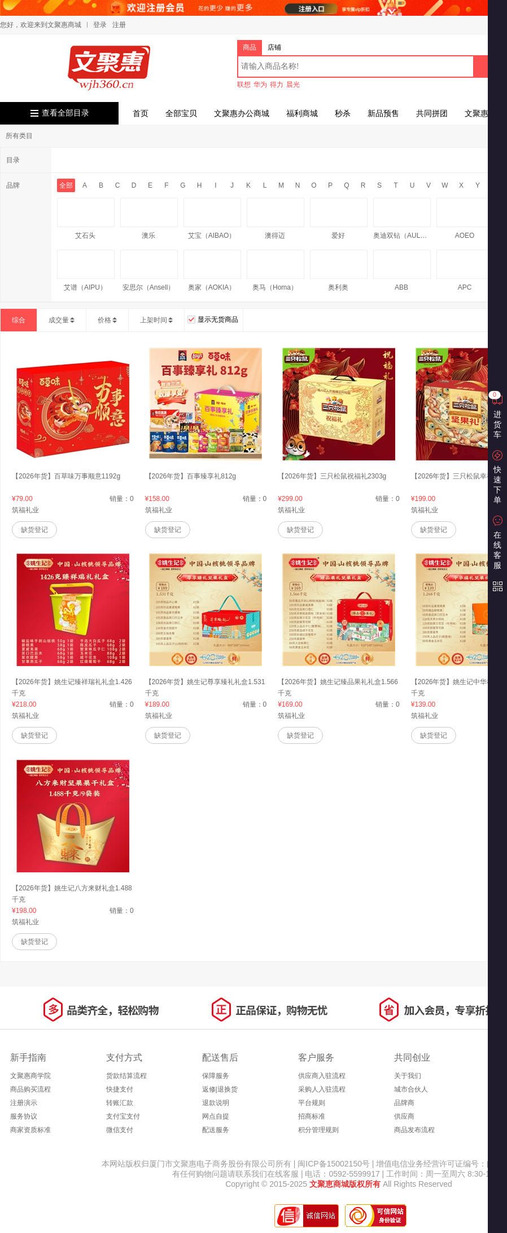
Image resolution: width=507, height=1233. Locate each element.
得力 (276, 84)
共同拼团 (432, 113)
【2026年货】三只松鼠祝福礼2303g (332, 476)
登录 (100, 25)
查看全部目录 (65, 113)
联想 (244, 84)
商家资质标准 (30, 1130)
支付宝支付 (123, 1116)
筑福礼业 (25, 510)
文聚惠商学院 (30, 1076)
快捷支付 (119, 1089)
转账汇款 (119, 1103)
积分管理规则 (318, 1130)
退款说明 (215, 1103)
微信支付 (119, 1130)
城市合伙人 (411, 1089)
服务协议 (23, 1116)
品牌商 (404, 1103)
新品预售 (383, 113)
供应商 (404, 1116)
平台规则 (311, 1103)
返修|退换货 (220, 1089)
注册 (119, 25)
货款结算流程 (126, 1076)
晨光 (293, 84)
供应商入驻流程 (322, 1076)
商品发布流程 (414, 1130)
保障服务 (215, 1076)
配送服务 (215, 1130)
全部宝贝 (181, 113)
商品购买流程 (30, 1089)
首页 (140, 113)
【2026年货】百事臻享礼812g (190, 476)
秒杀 (343, 113)
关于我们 (407, 1076)
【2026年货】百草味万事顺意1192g (66, 476)
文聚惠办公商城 (241, 113)
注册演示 (23, 1103)
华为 (260, 84)
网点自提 (215, 1116)
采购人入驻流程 (322, 1089)
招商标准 (311, 1116)
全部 (66, 185)
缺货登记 (34, 530)
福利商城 (302, 113)
